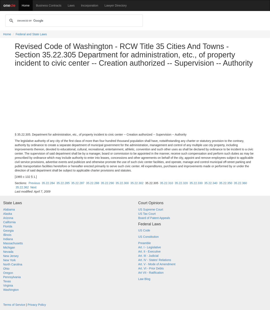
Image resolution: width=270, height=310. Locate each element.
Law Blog (144, 279)
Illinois (7, 235)
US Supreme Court (150, 209)
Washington (11, 289)
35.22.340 (210, 183)
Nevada (8, 251)
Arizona (8, 218)
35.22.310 (166, 183)
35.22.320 (181, 183)
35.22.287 (77, 183)
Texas (7, 281)
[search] (73, 20)
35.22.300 (122, 183)
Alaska (7, 213)
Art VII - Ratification (151, 272)
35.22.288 (92, 183)
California (9, 222)
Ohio (6, 268)
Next (33, 187)
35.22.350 (225, 183)
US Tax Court (147, 213)
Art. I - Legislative (149, 247)
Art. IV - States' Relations (154, 260)
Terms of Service (14, 304)
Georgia (8, 230)
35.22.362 (22, 187)
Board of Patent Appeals (154, 218)
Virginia (8, 285)
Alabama (9, 209)
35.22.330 (195, 183)
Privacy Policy (37, 304)
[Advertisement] (135, 99)
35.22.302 (136, 183)
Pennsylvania (12, 277)
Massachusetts (13, 243)
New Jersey (11, 256)
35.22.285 (63, 183)
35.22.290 (107, 183)
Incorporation (89, 5)
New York (9, 260)
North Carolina (12, 264)
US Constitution (148, 236)
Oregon (8, 273)
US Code (144, 230)
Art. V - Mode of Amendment (157, 264)
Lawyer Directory (115, 5)
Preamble (144, 243)
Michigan (9, 247)
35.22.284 (48, 183)
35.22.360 (240, 183)
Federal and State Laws (31, 34)
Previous (34, 183)
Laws (71, 5)
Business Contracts (48, 5)
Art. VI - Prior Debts (151, 268)
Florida (7, 226)
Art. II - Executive (149, 251)
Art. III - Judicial (148, 255)
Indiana (8, 239)
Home (26, 5)
